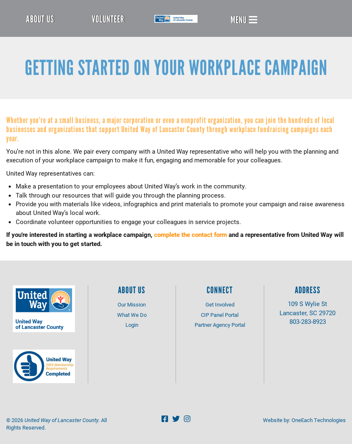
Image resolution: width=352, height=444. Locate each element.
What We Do (132, 315)
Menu (244, 20)
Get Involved (219, 304)
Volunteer (108, 19)
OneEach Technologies (319, 420)
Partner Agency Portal (220, 324)
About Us (40, 19)
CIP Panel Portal (220, 315)
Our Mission (132, 304)
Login (131, 324)
